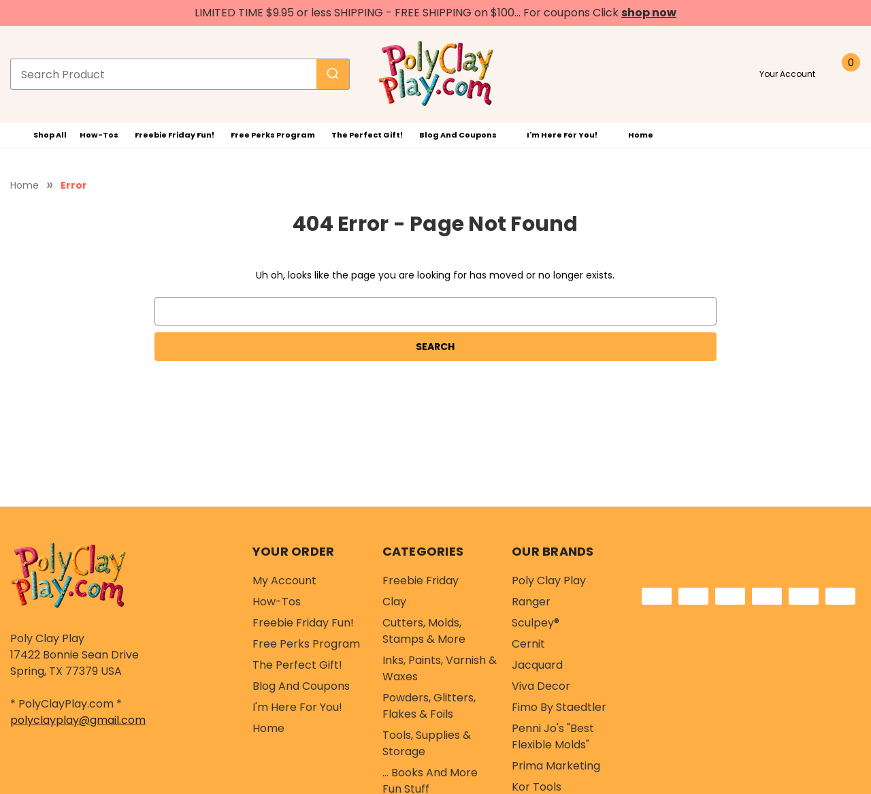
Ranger (531, 601)
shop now (648, 12)
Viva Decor (541, 686)
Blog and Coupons (465, 134)
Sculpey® (535, 623)
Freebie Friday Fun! (174, 134)
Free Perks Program (273, 134)
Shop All (41, 135)
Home (640, 134)
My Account (284, 580)
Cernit (528, 644)
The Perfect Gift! (367, 134)
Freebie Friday (420, 580)
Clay (394, 601)
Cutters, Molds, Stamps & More (423, 631)
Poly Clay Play (549, 580)
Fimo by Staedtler (559, 707)
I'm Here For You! (569, 134)
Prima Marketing (556, 766)
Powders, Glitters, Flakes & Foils (429, 706)
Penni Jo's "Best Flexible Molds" (553, 736)
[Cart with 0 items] (846, 74)
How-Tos (99, 134)
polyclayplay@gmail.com (78, 720)
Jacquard (537, 665)
